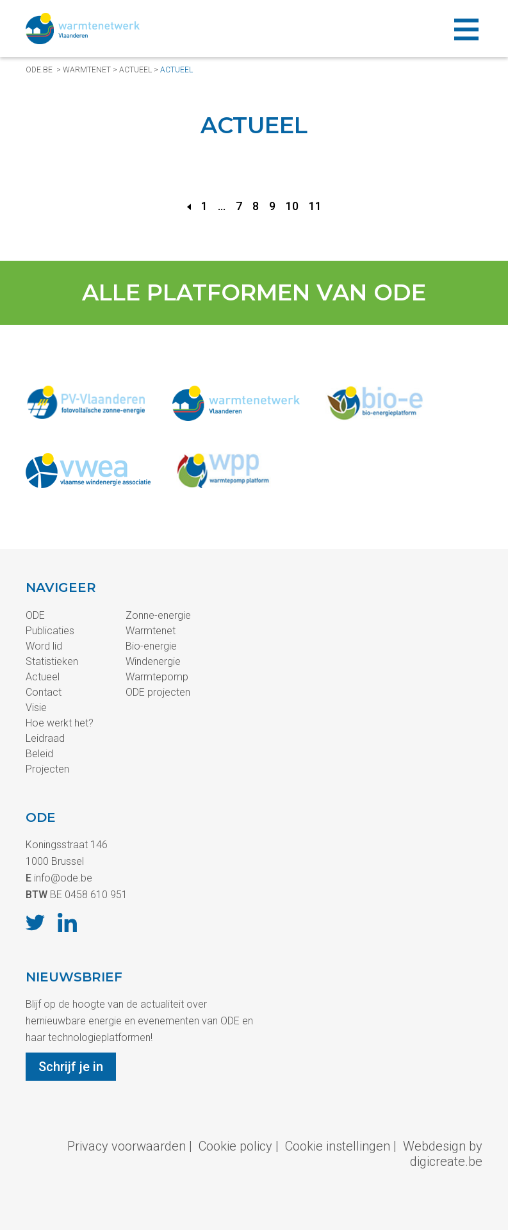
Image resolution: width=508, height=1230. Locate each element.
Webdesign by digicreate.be (442, 1153)
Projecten (47, 769)
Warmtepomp (157, 677)
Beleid (39, 754)
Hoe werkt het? (60, 723)
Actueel (135, 69)
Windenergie (153, 661)
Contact (43, 692)
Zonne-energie (158, 615)
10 (292, 206)
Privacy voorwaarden (126, 1146)
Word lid (44, 646)
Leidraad (45, 738)
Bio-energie (151, 646)
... (221, 206)
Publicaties (50, 631)
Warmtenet (87, 69)
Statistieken (52, 661)
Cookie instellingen (337, 1146)
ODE (35, 615)
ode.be (39, 69)
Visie (36, 707)
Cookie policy (235, 1146)
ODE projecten (158, 692)
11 (315, 206)
